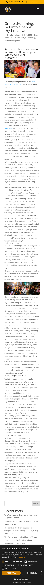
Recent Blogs (30, 38)
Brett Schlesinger (13, 35)
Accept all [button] (11, 573)
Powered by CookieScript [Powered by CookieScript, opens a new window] (22, 582)
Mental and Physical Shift (14, 38)
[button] (22, 579)
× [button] (41, 547)
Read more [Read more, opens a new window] (21, 557)
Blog (35, 35)
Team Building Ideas (12, 40)
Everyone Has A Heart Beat (14, 543)
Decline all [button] (32, 573)
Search (35, 503)
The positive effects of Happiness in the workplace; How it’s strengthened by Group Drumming (21, 531)
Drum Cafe (8, 128)
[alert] (22, 565)
